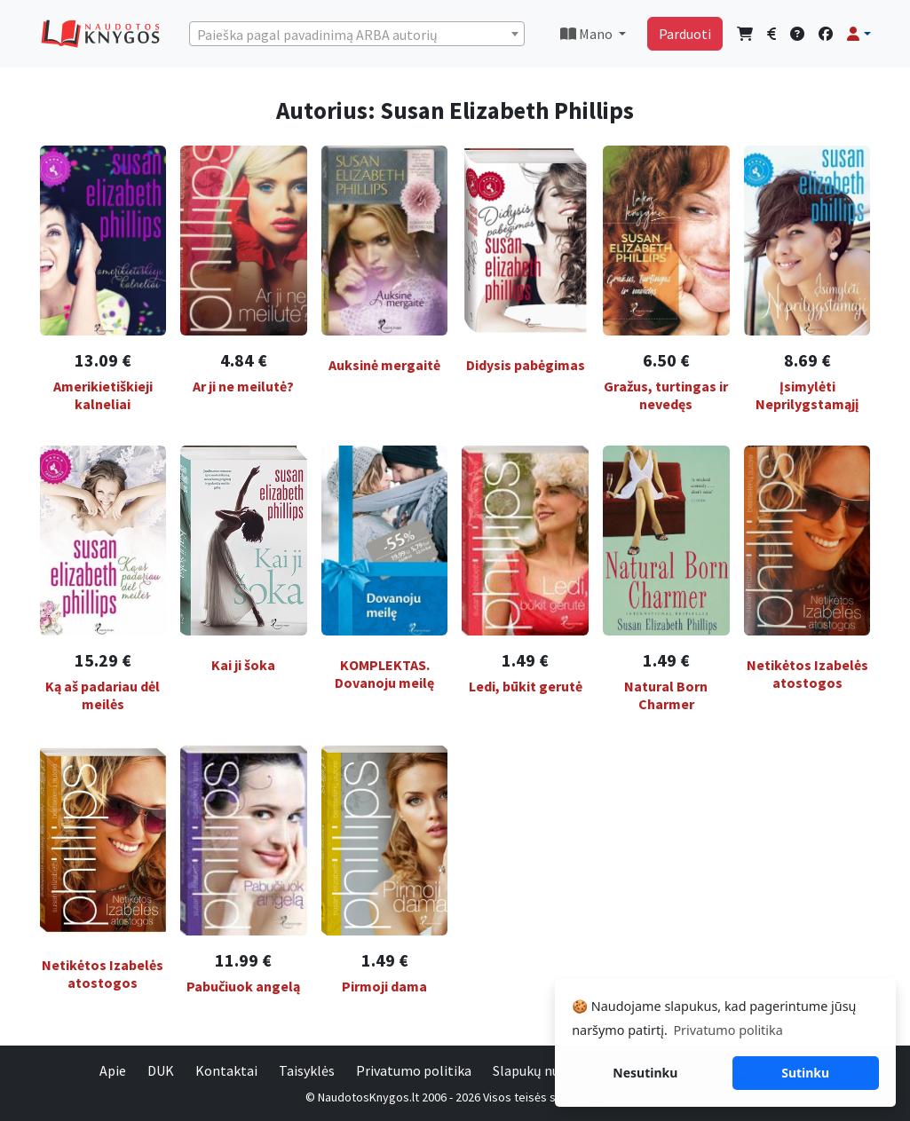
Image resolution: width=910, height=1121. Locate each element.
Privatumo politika (413, 1070)
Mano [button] (587, 34)
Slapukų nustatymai (553, 1070)
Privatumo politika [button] (727, 1030)
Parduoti (685, 34)
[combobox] (357, 33)
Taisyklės (307, 1070)
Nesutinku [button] (645, 1072)
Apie (112, 1070)
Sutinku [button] (805, 1072)
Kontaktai (226, 1070)
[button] (858, 34)
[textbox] (357, 34)
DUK (160, 1070)
